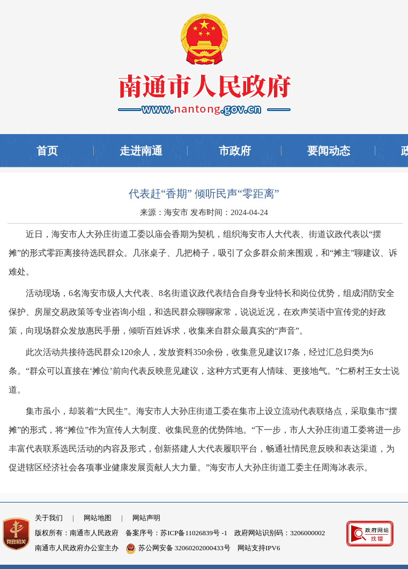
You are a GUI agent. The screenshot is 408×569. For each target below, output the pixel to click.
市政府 (235, 151)
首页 (47, 151)
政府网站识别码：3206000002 (279, 533)
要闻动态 (328, 151)
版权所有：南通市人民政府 (76, 533)
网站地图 (98, 518)
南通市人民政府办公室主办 (76, 548)
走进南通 (141, 151)
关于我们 (49, 518)
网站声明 (146, 518)
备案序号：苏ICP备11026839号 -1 (176, 533)
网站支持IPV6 (259, 548)
